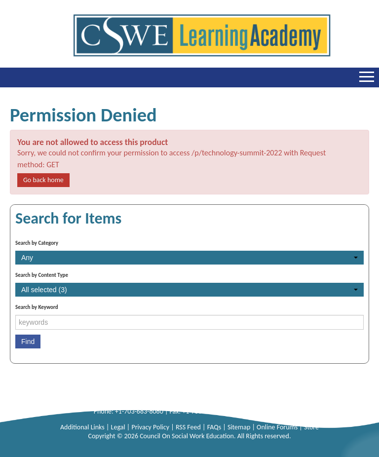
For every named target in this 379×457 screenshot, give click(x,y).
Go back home (43, 180)
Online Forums (278, 427)
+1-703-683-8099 (206, 411)
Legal (119, 427)
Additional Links (83, 427)
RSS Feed (189, 427)
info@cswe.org (265, 411)
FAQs (215, 427)
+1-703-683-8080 (139, 411)
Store (311, 427)
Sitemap (239, 427)
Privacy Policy (151, 427)
